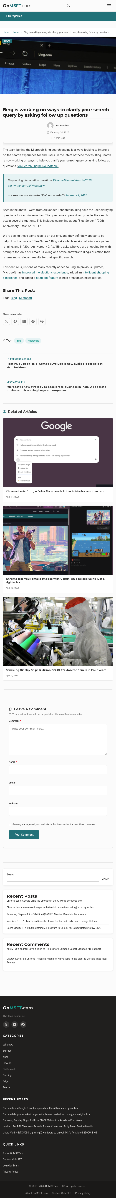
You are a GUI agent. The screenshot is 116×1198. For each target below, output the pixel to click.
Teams (6, 1087)
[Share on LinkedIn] (24, 321)
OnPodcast (9, 1069)
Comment (15, 720)
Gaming (7, 1075)
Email (12, 782)
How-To (7, 1063)
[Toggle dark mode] (68, 5)
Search (11, 874)
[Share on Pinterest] (42, 321)
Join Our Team (11, 1165)
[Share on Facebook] (15, 321)
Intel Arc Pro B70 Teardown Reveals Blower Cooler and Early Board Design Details (52, 921)
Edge (5, 1081)
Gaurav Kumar (14, 958)
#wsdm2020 (83, 180)
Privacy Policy (10, 1171)
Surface (7, 1050)
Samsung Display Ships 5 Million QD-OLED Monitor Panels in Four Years (46, 914)
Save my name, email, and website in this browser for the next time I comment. (54, 824)
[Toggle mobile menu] (109, 6)
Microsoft (25, 298)
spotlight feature (47, 278)
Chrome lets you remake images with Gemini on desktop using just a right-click (50, 907)
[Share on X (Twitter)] (6, 321)
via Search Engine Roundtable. (38, 166)
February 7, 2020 (76, 195)
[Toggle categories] (58, 16)
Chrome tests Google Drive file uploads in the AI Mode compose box (44, 900)
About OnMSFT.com (14, 1153)
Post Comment (24, 834)
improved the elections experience (45, 272)
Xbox (5, 1057)
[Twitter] (6, 1024)
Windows (8, 1044)
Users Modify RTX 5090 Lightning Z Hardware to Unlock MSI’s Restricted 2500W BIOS (54, 928)
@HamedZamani (63, 180)
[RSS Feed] (23, 1024)
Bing (14, 298)
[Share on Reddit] (33, 321)
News (7, 41)
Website (13, 803)
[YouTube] (14, 1024)
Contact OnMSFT (12, 1159)
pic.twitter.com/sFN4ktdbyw (26, 185)
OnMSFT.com (52, 1186)
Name (13, 761)
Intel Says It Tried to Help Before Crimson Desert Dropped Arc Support (62, 948)
